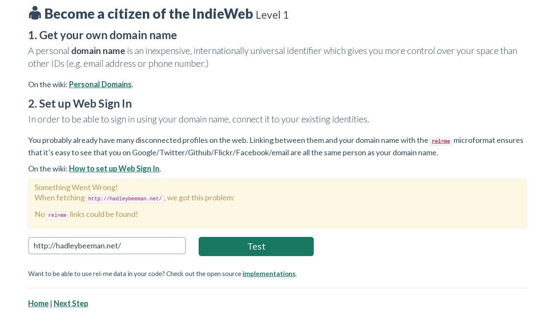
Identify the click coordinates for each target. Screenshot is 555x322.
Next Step (71, 303)
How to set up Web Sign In (114, 168)
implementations (269, 273)
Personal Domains (100, 84)
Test (256, 246)
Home (38, 303)
